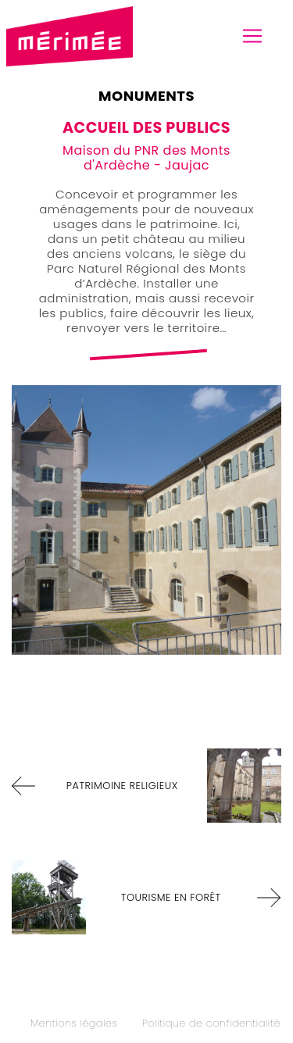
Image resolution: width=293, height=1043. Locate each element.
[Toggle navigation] (252, 36)
